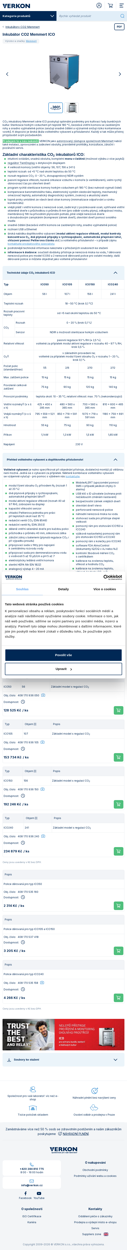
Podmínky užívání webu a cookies (95, 1175)
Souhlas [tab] (22, 589)
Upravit (64, 669)
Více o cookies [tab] (105, 589)
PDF (119, 26)
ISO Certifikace (31, 1216)
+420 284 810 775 (32, 1168)
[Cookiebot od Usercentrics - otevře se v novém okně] (103, 577)
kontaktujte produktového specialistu (31, 243)
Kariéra (31, 1222)
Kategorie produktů (28, 16)
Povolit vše (63, 655)
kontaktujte (73, 476)
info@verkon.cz (32, 1185)
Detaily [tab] (63, 589)
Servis (95, 1228)
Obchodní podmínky (95, 1170)
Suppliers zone (95, 1234)
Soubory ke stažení (23, 1060)
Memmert (31, 41)
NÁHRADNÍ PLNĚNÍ (73, 1134)
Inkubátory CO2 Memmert (23, 26)
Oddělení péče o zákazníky (95, 1216)
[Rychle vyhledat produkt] (88, 16)
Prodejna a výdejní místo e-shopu (95, 1222)
